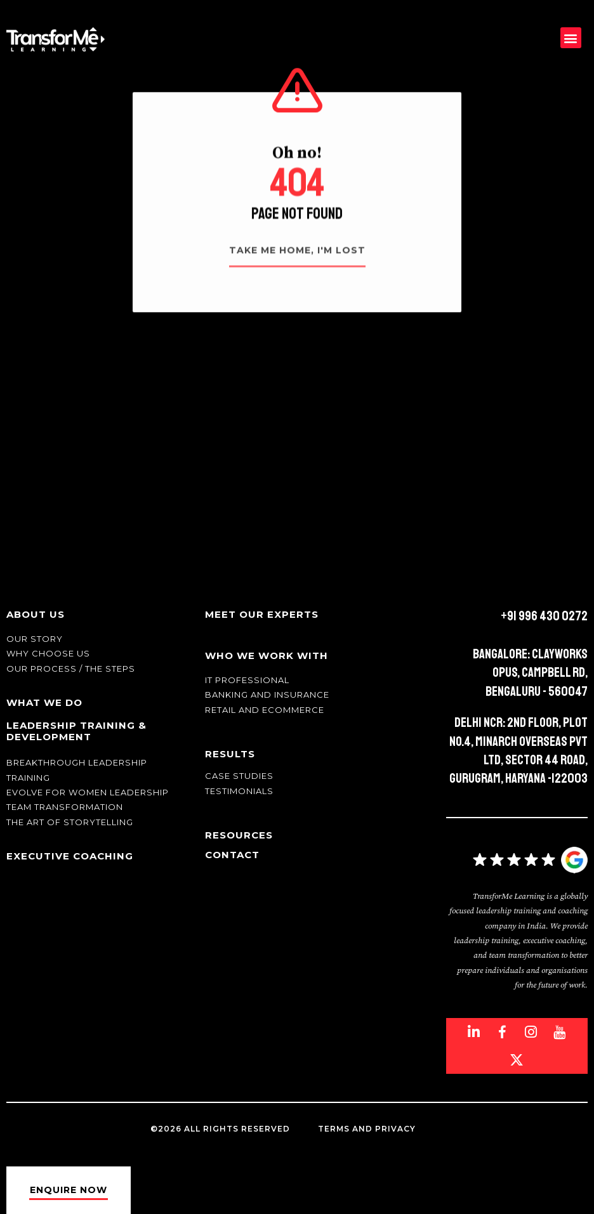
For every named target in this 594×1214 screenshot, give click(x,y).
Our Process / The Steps (70, 668)
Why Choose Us (48, 653)
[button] (570, 37)
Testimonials (239, 791)
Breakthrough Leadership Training (76, 769)
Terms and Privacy (367, 1128)
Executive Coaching (69, 856)
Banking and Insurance (267, 694)
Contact (232, 855)
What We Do (44, 702)
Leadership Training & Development (76, 731)
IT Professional (247, 680)
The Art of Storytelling (69, 822)
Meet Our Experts (262, 614)
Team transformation (64, 807)
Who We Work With (266, 655)
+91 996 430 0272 (544, 616)
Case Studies (239, 776)
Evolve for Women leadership (87, 792)
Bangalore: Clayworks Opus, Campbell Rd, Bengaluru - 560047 (530, 673)
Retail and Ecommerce (264, 710)
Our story (34, 639)
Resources (239, 835)
